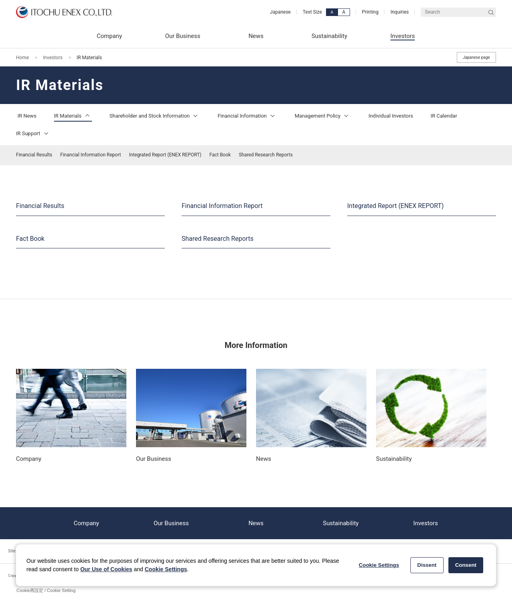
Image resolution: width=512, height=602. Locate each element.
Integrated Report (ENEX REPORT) (165, 155)
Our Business (171, 523)
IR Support (33, 133)
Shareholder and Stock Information (155, 116)
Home (22, 57)
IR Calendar (444, 116)
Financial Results (34, 155)
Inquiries (399, 12)
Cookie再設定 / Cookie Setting (46, 590)
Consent (465, 565)
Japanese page (476, 57)
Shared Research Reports (266, 155)
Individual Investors (390, 116)
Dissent (426, 565)
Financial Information (247, 116)
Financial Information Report (90, 155)
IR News (27, 116)
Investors (52, 57)
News (256, 523)
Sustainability (340, 523)
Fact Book (220, 155)
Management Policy (323, 116)
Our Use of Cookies (106, 569)
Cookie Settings (166, 569)
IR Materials (73, 116)
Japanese (280, 12)
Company (86, 523)
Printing (370, 12)
